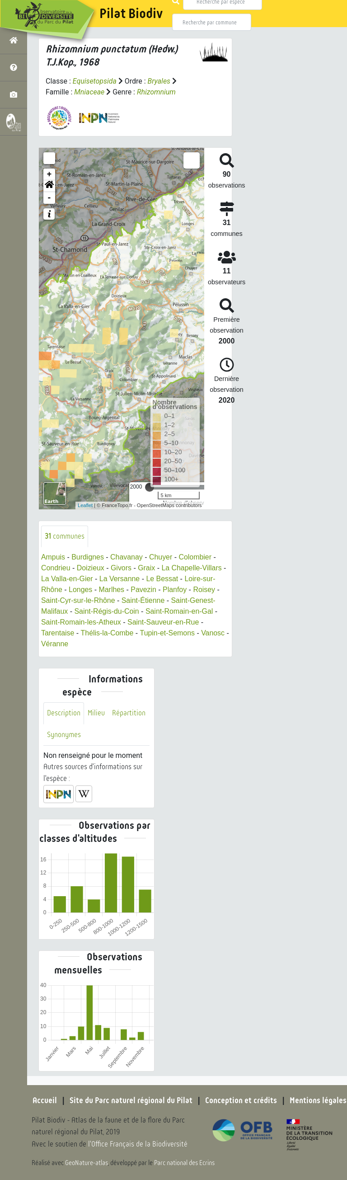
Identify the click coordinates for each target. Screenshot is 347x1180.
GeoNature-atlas (86, 1163)
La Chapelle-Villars (192, 568)
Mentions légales (318, 1100)
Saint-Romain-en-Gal (180, 611)
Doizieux (90, 568)
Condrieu (55, 568)
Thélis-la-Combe (107, 633)
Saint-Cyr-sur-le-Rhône (78, 600)
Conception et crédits (241, 1100)
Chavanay (127, 557)
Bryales (159, 81)
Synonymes (64, 734)
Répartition (128, 713)
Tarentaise (58, 633)
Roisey (205, 589)
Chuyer (161, 557)
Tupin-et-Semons (167, 633)
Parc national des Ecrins (184, 1163)
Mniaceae (89, 92)
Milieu (96, 713)
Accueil (45, 1100)
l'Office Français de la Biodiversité (138, 1144)
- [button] (49, 198)
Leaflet (85, 505)
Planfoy (175, 589)
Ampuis (53, 557)
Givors (121, 568)
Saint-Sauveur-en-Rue (164, 622)
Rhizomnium (156, 92)
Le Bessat (163, 579)
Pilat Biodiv (131, 13)
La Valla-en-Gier (67, 579)
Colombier (195, 557)
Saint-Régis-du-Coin (107, 611)
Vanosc (213, 633)
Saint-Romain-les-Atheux (81, 622)
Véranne (59, 644)
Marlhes (112, 589)
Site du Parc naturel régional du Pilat (131, 1100)
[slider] (149, 487)
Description (63, 713)
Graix (146, 568)
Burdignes (88, 557)
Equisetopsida (95, 81)
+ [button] (49, 174)
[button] (49, 186)
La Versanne (120, 579)
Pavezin (144, 589)
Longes (81, 589)
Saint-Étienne (143, 600)
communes (64, 536)
